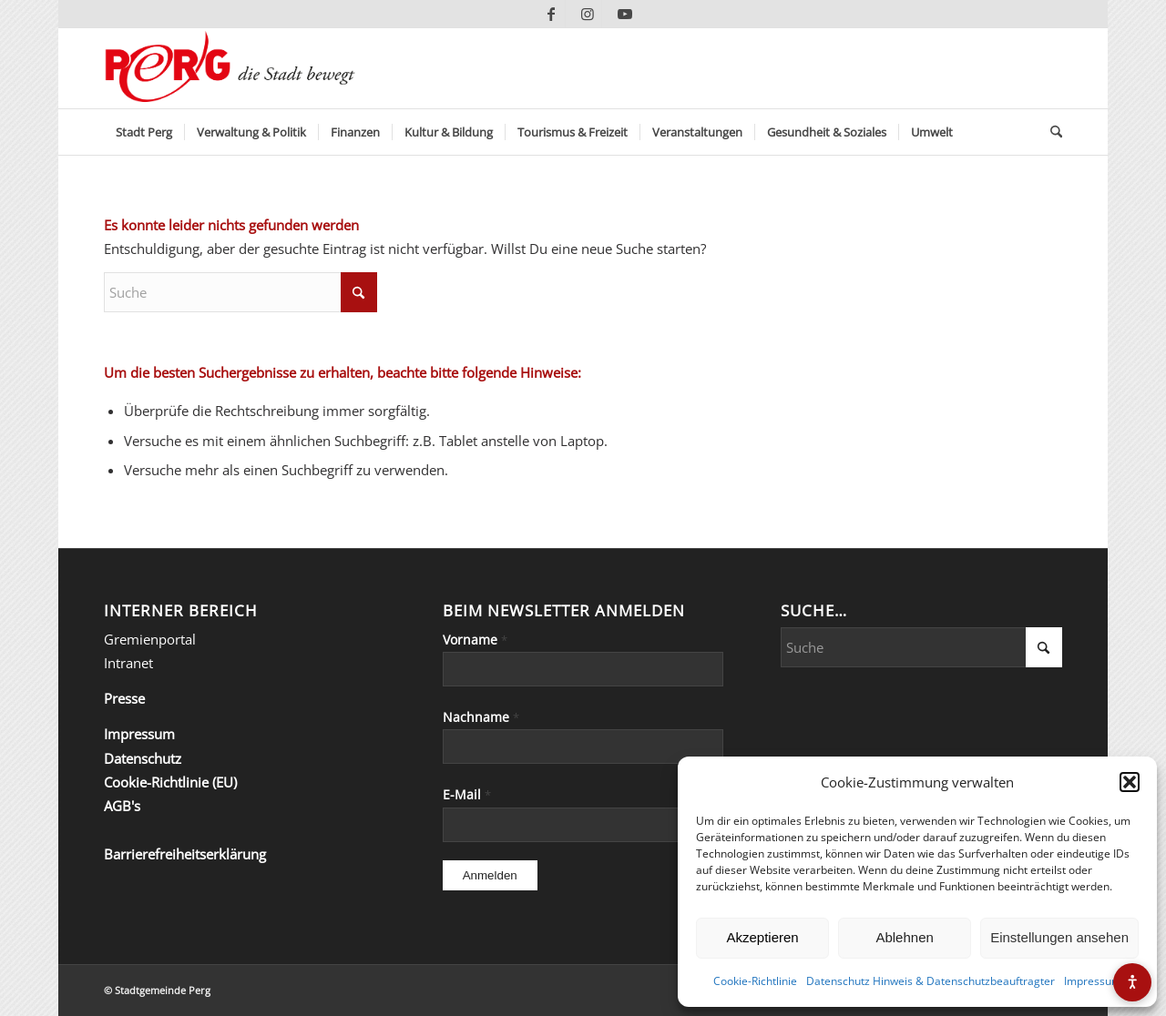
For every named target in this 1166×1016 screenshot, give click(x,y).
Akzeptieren (762, 937)
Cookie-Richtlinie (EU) (170, 782)
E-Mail (467, 794)
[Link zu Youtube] (625, 13)
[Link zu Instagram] (588, 13)
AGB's (122, 806)
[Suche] (1050, 132)
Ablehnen (904, 937)
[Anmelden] (490, 875)
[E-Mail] (583, 825)
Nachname (481, 717)
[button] (1129, 782)
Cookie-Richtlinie (755, 981)
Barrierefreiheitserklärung (185, 854)
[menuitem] (144, 132)
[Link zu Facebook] (551, 13)
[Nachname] (583, 746)
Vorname (475, 639)
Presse (124, 698)
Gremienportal (150, 639)
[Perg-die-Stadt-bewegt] (230, 68)
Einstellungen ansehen (1059, 937)
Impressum (1092, 981)
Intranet (128, 663)
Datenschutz (142, 758)
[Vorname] (583, 669)
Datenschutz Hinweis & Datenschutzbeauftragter (930, 981)
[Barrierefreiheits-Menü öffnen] (1132, 982)
